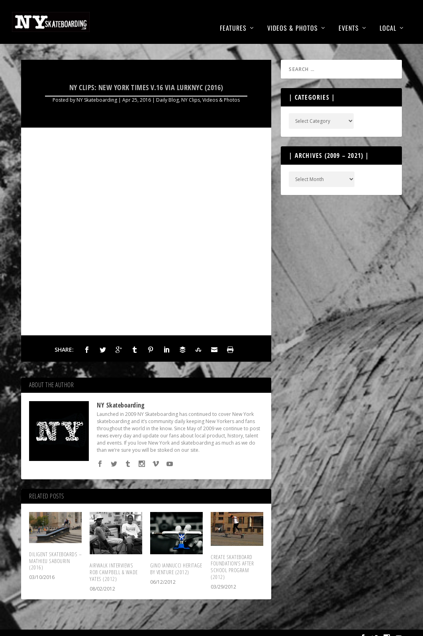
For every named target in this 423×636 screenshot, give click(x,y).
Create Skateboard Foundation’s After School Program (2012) (232, 555)
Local (388, 17)
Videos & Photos (292, 17)
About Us (304, 625)
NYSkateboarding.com (63, 627)
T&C (329, 625)
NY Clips (190, 88)
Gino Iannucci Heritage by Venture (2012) (176, 556)
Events (349, 17)
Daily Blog (167, 88)
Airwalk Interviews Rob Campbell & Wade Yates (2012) (114, 560)
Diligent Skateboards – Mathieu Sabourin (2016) (55, 548)
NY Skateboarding (96, 88)
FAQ (346, 625)
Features (233, 17)
